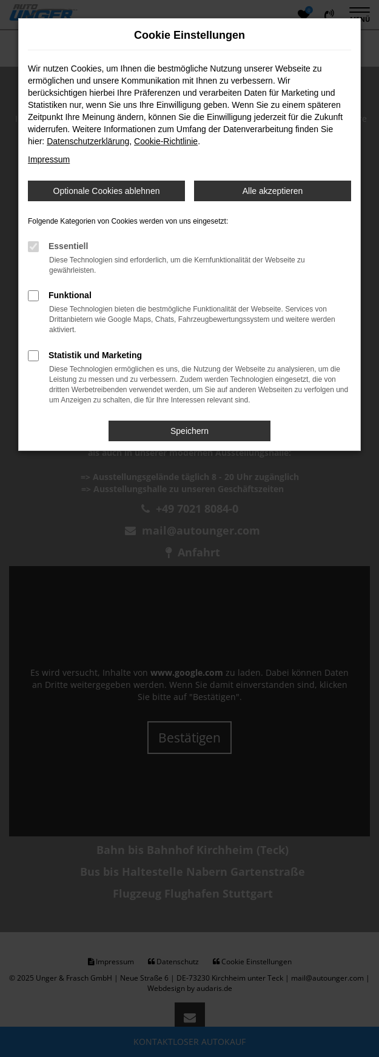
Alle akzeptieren (273, 191)
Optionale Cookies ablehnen (106, 191)
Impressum (49, 159)
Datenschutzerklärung (88, 141)
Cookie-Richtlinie (166, 141)
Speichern (189, 431)
